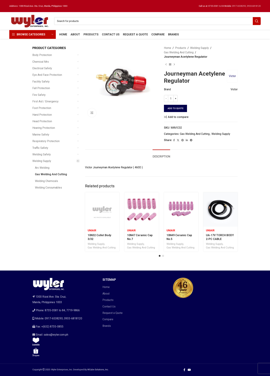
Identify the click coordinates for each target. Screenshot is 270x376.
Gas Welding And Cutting (51, 174)
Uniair (92, 230)
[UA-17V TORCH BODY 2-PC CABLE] (220, 209)
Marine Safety (40, 134)
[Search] (157, 21)
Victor (232, 76)
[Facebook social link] (174, 140)
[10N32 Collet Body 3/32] (102, 209)
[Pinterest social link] (182, 140)
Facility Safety (41, 81)
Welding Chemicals (46, 181)
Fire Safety (39, 95)
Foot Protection (41, 108)
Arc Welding (42, 167)
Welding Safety (41, 154)
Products (180, 48)
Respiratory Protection (46, 141)
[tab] (161, 155)
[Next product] (174, 64)
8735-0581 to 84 (216, 6)
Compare (107, 319)
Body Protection (42, 55)
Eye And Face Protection (47, 74)
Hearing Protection (43, 127)
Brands (106, 325)
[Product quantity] (170, 98)
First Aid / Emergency (45, 101)
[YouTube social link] (189, 370)
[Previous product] (166, 64)
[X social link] (178, 140)
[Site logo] (30, 20)
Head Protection (42, 121)
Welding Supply (41, 161)
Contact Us (109, 306)
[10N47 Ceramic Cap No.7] (141, 209)
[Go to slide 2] (163, 256)
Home (167, 48)
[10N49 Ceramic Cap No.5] (181, 209)
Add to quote (175, 108)
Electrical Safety (42, 68)
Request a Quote (112, 313)
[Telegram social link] (191, 140)
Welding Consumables (48, 187)
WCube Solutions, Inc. (98, 369)
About (106, 293)
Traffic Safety (40, 148)
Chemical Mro (40, 61)
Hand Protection (42, 114)
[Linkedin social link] (187, 140)
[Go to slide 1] (159, 256)
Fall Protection (41, 88)
